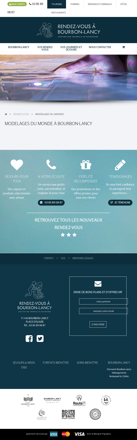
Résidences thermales (100, 4)
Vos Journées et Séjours (71, 48)
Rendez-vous (21, 114)
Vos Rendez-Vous (45, 48)
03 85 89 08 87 (51, 202)
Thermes (74, 4)
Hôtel (123, 4)
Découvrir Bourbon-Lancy (119, 369)
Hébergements (119, 373)
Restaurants (59, 12)
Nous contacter (100, 47)
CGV (63, 258)
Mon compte (17, 4)
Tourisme (57, 4)
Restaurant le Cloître (119, 376)
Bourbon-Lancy (18, 47)
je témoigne (120, 202)
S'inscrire (98, 324)
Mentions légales (83, 258)
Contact (49, 258)
